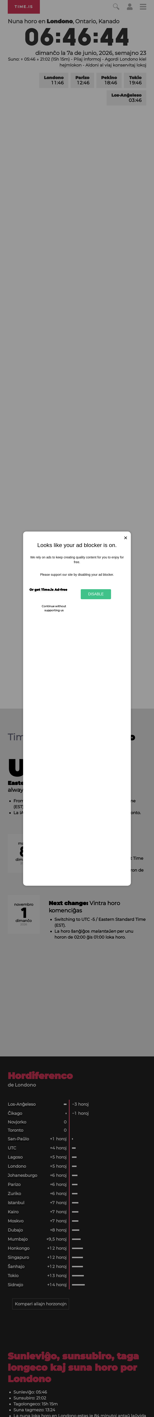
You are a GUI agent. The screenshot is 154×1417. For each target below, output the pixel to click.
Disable (96, 594)
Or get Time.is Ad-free (48, 590)
